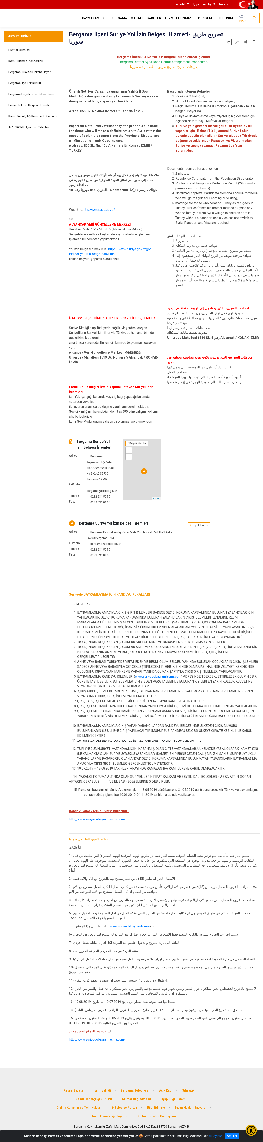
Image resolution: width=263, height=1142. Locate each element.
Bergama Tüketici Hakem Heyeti (29, 72)
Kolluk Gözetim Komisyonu (157, 1116)
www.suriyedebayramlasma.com (158, 676)
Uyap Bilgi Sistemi (173, 1099)
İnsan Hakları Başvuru (190, 1107)
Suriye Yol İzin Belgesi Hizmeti (28, 105)
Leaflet (156, 498)
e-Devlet (180, 4)
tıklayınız (215, 1136)
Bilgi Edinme (156, 1107)
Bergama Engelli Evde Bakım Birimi (31, 94)
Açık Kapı (165, 1090)
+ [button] (129, 450)
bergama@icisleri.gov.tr (102, 491)
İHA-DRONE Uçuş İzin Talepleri (28, 127)
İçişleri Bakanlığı (202, 4)
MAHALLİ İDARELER (146, 18)
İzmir (222, 4)
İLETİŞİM (226, 18)
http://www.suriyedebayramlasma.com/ (97, 819)
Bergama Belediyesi (135, 1090)
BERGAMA (119, 18)
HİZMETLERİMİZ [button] (178, 18)
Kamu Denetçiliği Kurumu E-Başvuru (32, 116)
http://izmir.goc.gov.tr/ (99, 210)
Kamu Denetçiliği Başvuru (109, 1116)
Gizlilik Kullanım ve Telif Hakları (79, 1107)
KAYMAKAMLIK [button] (93, 18)
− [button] (129, 457)
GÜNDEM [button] (205, 18)
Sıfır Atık (188, 1090)
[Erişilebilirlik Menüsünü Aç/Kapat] (251, 1130)
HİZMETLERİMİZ (19, 36)
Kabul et (232, 1136)
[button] (245, 42)
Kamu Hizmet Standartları (25, 61)
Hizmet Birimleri (19, 50)
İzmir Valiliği (102, 1090)
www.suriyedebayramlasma (130, 926)
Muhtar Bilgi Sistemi (136, 1099)
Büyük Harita (137, 443)
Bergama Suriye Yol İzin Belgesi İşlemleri (113, 523)
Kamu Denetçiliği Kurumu (94, 1099)
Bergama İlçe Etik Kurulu (24, 83)
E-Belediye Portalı (124, 1107)
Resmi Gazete (73, 1090)
